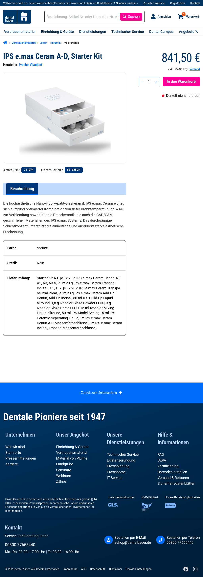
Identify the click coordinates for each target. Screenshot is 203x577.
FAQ (161, 454)
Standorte (13, 452)
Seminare (63, 470)
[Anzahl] (149, 81)
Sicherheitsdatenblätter (176, 483)
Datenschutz (97, 569)
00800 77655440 (20, 544)
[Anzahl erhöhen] (156, 81)
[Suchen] (131, 17)
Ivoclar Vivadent (30, 65)
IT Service (114, 478)
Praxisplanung (118, 466)
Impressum (70, 569)
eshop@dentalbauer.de (133, 542)
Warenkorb (191, 15)
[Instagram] (195, 570)
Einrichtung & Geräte (72, 447)
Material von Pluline (71, 458)
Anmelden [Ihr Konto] (164, 16)
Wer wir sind (15, 447)
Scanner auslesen (127, 3)
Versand (195, 69)
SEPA (162, 460)
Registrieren (177, 3)
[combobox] (83, 17)
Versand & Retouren (173, 478)
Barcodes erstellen (172, 472)
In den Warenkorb (181, 81)
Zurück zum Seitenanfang (99, 393)
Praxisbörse (116, 472)
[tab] (22, 189)
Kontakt (195, 3)
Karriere (11, 464)
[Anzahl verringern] (142, 81)
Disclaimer (115, 569)
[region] (66, 117)
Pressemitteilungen (20, 458)
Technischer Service (123, 454)
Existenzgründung (121, 460)
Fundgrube (64, 464)
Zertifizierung (168, 466)
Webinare (63, 476)
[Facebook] (186, 570)
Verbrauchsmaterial (71, 452)
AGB (83, 569)
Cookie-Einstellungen (138, 569)
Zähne (61, 481)
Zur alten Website (154, 3)
